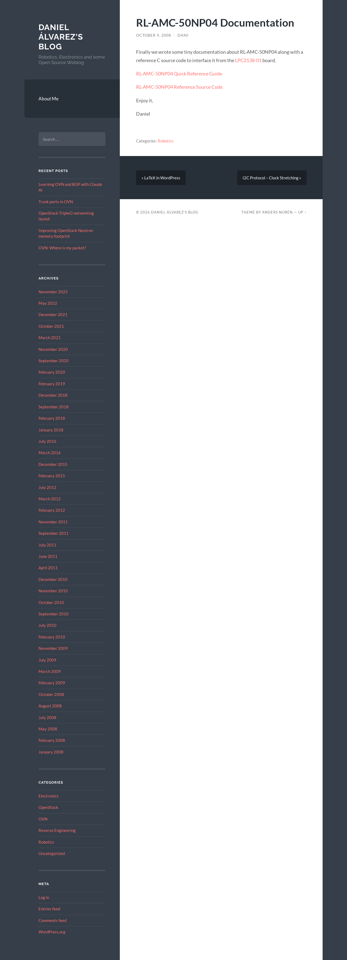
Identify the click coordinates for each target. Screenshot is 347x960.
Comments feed (52, 920)
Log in (43, 897)
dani (183, 35)
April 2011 (48, 567)
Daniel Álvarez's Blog (60, 37)
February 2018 (51, 418)
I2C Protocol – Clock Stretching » (272, 177)
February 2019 (51, 383)
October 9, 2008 (153, 35)
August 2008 (50, 705)
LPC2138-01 (248, 60)
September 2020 (53, 360)
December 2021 (53, 314)
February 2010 (51, 636)
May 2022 (47, 303)
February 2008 (51, 740)
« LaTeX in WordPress (161, 177)
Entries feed (49, 908)
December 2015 (53, 464)
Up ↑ (302, 212)
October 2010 (51, 602)
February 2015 (51, 475)
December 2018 (53, 395)
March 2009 (49, 671)
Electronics (48, 795)
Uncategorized (51, 853)
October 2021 (51, 326)
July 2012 (47, 487)
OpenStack (48, 807)
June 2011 (47, 556)
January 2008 (50, 751)
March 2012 (49, 498)
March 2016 (49, 452)
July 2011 (47, 544)
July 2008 (47, 717)
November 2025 (53, 291)
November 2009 (53, 648)
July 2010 (47, 625)
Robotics (46, 842)
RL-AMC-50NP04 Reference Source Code (179, 87)
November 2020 (53, 349)
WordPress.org (51, 931)
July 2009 (47, 659)
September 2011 (53, 533)
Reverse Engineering (57, 830)
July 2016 (47, 441)
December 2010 (53, 579)
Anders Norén (277, 212)
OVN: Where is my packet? (62, 247)
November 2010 (53, 590)
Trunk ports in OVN (55, 201)
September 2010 (53, 613)
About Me (48, 98)
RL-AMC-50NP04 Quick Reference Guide (179, 74)
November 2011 (53, 521)
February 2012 (51, 510)
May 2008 (47, 728)
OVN (42, 818)
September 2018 (53, 406)
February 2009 (51, 682)
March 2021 (49, 337)
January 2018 (50, 429)
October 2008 (51, 694)
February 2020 (51, 372)
